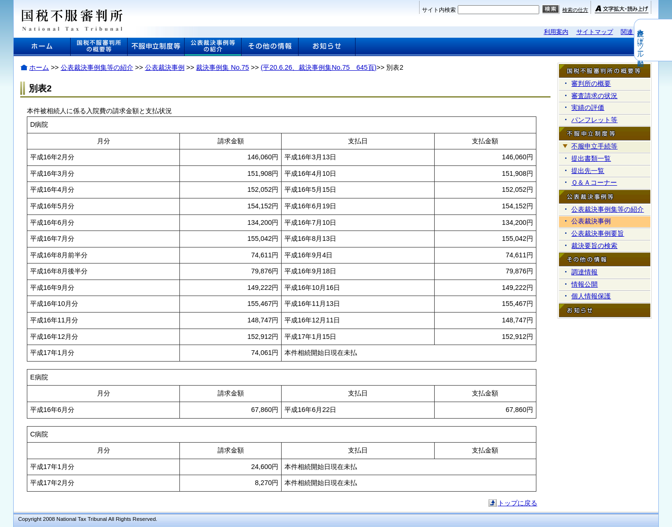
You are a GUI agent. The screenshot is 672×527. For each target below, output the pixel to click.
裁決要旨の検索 (594, 245)
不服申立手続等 (594, 146)
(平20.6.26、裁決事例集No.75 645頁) (319, 67)
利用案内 (556, 31)
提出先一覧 (587, 170)
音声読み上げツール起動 (666, 40)
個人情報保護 (591, 296)
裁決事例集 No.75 (222, 67)
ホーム (39, 67)
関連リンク (636, 31)
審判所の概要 (591, 83)
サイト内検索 (439, 10)
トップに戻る (517, 503)
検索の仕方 (575, 10)
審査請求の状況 (594, 95)
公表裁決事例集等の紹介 (97, 67)
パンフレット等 (594, 120)
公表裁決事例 (165, 67)
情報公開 (584, 284)
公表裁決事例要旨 (597, 233)
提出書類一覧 (591, 158)
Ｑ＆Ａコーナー (594, 182)
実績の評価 (587, 107)
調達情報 (584, 272)
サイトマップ (594, 31)
